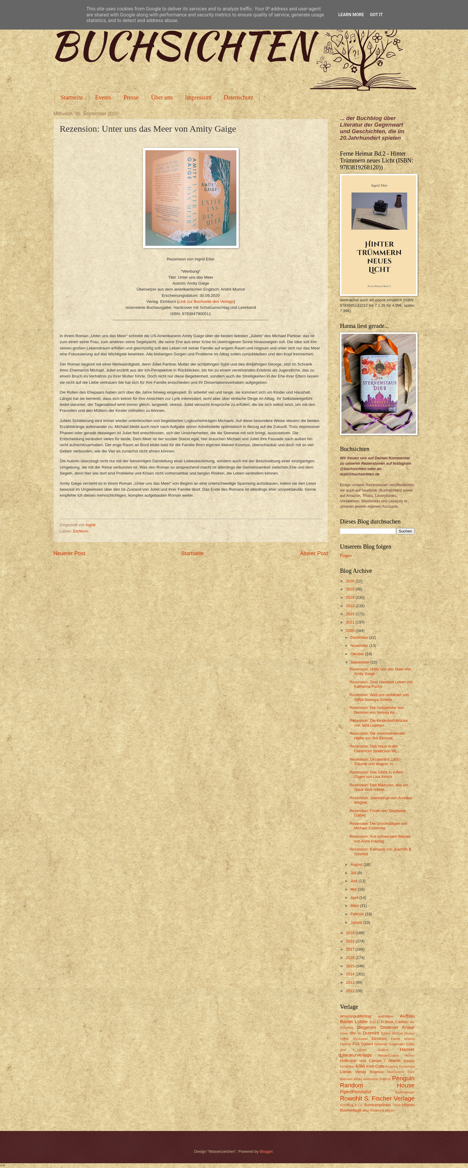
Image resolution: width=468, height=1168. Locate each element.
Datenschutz (238, 97)
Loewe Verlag (353, 1071)
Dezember (359, 637)
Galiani (367, 1044)
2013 (350, 982)
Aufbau (407, 1015)
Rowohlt (351, 1098)
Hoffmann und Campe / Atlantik (370, 1060)
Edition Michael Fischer (398, 1033)
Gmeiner (380, 1044)
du (359, 1033)
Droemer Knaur (397, 1027)
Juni (354, 881)
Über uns (162, 97)
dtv (353, 1032)
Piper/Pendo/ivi (355, 1091)
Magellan (377, 1072)
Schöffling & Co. (351, 1105)
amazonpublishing (355, 1016)
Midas (358, 1079)
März (355, 905)
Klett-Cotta (375, 1066)
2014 (350, 974)
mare (411, 1072)
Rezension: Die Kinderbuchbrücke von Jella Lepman (379, 722)
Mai (354, 889)
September (360, 662)
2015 (350, 966)
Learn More (351, 14)
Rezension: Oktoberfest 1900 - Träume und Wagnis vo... (376, 761)
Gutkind (383, 1050)
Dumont (371, 1032)
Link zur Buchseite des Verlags (206, 301)
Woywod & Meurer (382, 1110)
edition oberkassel (354, 1038)
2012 (350, 991)
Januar (356, 922)
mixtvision (370, 1079)
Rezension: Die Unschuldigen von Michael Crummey (378, 825)
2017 (350, 949)
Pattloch (385, 1079)
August (357, 864)
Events (103, 97)
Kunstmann (407, 1066)
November (359, 645)
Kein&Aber (347, 1066)
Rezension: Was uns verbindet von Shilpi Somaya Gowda (379, 697)
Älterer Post (314, 553)
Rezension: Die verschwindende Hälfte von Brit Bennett (377, 735)
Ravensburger (405, 1092)
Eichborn (80, 531)
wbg (365, 1110)
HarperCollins (388, 1055)
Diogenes (366, 1027)
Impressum (198, 97)
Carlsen (401, 1022)
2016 (350, 957)
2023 (350, 606)
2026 (350, 581)
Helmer (410, 1055)
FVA (356, 1044)
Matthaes (346, 1079)
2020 (350, 630)
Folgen (346, 555)
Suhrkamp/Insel (377, 1105)
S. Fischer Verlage (389, 1098)
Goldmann (397, 1044)
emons (409, 1038)
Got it (376, 14)
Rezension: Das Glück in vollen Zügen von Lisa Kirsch (376, 774)
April (354, 897)
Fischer (345, 1044)
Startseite (72, 97)
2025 (350, 589)
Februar (357, 914)
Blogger (266, 1151)
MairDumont (395, 1072)
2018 (350, 941)
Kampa (409, 1061)
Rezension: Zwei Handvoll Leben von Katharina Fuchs (381, 684)
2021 (350, 622)
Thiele (396, 1105)
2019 (350, 933)
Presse (131, 97)
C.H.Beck (385, 1022)
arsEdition (385, 1016)
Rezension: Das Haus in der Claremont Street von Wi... (374, 748)
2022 (350, 614)
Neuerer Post (69, 553)
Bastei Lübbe (354, 1021)
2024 (350, 597)
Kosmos (392, 1066)
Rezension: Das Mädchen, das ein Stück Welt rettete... (379, 787)
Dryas (344, 1033)
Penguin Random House (377, 1082)
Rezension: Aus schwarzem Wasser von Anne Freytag (380, 838)
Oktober (357, 654)
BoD (372, 1022)
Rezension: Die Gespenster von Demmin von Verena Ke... (377, 709)
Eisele (395, 1038)
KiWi (360, 1066)
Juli (353, 873)
